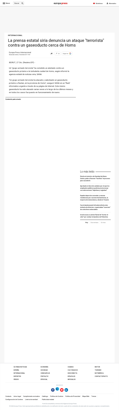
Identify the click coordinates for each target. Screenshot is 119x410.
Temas (93, 396)
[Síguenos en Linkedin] (66, 390)
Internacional (19, 373)
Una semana (94, 222)
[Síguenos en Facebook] (53, 390)
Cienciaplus (45, 373)
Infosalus (72, 379)
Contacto (8, 396)
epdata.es (71, 376)
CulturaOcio (73, 370)
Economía (44, 367)
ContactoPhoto (101, 376)
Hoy (86, 222)
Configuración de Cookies (14, 399)
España (16, 370)
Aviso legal (17, 396)
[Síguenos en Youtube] (62, 390)
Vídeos (16, 379)
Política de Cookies (56, 396)
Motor (97, 367)
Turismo (98, 370)
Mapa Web (85, 396)
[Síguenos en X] (57, 390)
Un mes (103, 222)
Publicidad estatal (48, 399)
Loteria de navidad (31, 399)
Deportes (17, 376)
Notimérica (99, 373)
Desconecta (72, 373)
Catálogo (45, 396)
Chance (70, 367)
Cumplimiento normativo (31, 396)
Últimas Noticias (20, 367)
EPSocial (44, 379)
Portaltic (44, 376)
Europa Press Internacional (20, 53)
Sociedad (44, 370)
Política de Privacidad (72, 396)
